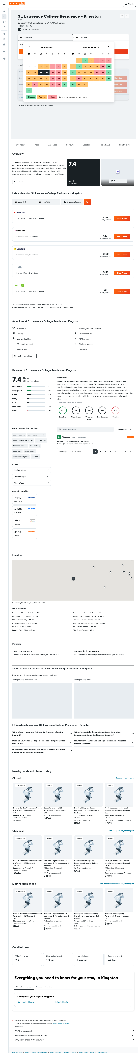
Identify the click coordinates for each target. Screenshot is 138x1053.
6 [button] (47, 66)
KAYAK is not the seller (74, 1030)
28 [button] (53, 84)
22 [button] (59, 78)
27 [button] (47, 84)
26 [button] (41, 84)
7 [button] (52, 66)
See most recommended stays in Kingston (117, 883)
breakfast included (20, 446)
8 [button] (58, 66)
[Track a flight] (4, 39)
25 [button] (35, 84)
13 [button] (47, 72)
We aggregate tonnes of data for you (74, 1035)
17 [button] (29, 78)
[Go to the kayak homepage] (17, 3)
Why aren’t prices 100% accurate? (74, 1039)
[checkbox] (24, 499)
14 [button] (53, 72)
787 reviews (33, 29)
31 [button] (29, 90)
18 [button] (35, 78)
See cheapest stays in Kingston (121, 831)
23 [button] (65, 78)
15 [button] (59, 72)
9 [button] (64, 66)
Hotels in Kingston (62, 1002)
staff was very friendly (36, 435)
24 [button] (29, 84)
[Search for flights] (4, 11)
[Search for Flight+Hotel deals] (4, 27)
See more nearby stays (125, 778)
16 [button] (65, 72)
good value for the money (23, 440)
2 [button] (64, 60)
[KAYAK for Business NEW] (4, 44)
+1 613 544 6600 (25, 26)
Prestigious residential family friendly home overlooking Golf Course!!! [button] (117, 810)
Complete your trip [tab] (24, 987)
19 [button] (41, 78)
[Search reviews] (87, 429)
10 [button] (29, 72)
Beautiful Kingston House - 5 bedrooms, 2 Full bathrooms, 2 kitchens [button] (86, 810)
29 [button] (59, 84)
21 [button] (53, 78)
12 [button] (41, 72)
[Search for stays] (4, 16)
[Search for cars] (4, 21)
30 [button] (65, 84)
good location (41, 440)
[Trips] (4, 51)
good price (17, 451)
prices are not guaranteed (61, 1023)
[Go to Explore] (4, 34)
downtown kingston (21, 457)
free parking (35, 446)
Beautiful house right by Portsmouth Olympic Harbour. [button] (56, 809)
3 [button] (29, 66)
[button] (4, 4)
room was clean (19, 435)
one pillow (35, 457)
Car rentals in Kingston (26, 1002)
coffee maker (30, 451)
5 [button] (41, 66)
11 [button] (35, 72)
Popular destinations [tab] (44, 987)
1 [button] (58, 60)
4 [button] (35, 66)
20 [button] (47, 78)
